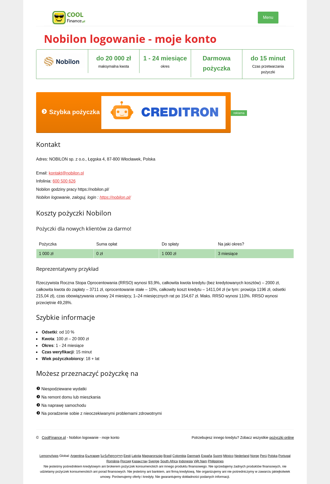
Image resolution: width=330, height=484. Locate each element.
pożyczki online (281, 437)
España (206, 456)
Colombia (179, 456)
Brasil (167, 456)
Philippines (216, 461)
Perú (263, 456)
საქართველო (112, 456)
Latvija (136, 456)
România (112, 461)
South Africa (169, 461)
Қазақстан (139, 461)
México (228, 456)
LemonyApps (49, 456)
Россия (125, 461)
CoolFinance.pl (54, 437)
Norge (254, 456)
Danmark (193, 456)
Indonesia (186, 461)
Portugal (284, 456)
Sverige (154, 461)
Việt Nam (200, 461)
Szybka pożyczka (133, 112)
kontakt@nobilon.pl (66, 173)
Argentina (77, 456)
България (92, 456)
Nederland (241, 456)
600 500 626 (64, 181)
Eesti (127, 456)
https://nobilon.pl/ (115, 197)
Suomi (217, 456)
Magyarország (152, 456)
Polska (272, 456)
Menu (268, 17)
